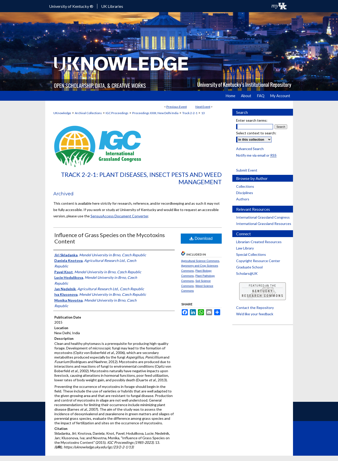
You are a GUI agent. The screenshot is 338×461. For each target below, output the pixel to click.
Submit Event (246, 170)
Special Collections (251, 254)
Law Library (245, 248)
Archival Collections (88, 113)
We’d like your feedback (254, 314)
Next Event (202, 107)
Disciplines (244, 193)
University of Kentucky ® (71, 6)
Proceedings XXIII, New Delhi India (155, 113)
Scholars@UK (247, 273)
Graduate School (249, 267)
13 (203, 113)
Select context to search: (256, 133)
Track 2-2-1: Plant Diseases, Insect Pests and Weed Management (141, 178)
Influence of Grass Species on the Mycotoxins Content (109, 238)
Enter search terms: (251, 120)
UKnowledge (62, 113)
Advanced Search (250, 148)
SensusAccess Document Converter (119, 216)
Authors (242, 199)
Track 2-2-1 (189, 113)
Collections (245, 186)
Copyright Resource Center (258, 261)
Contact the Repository (255, 307)
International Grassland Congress (263, 217)
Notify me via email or (256, 155)
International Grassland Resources (263, 223)
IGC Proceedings (117, 113)
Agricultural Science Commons (200, 260)
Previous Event (176, 107)
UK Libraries (112, 6)
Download (201, 238)
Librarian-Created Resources (259, 242)
